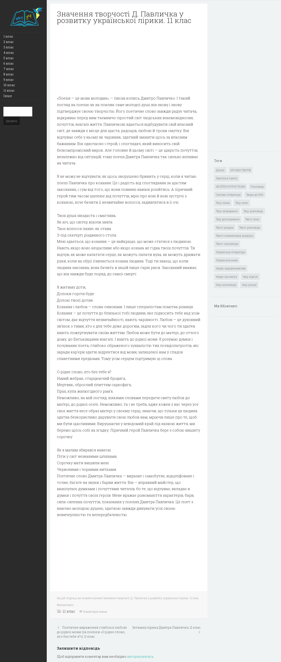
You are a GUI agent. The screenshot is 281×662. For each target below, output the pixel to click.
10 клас (9, 85)
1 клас (8, 36)
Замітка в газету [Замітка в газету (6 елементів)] (226, 178)
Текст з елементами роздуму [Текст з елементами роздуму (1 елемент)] (234, 235)
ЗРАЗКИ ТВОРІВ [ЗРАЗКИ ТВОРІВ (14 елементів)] (240, 170)
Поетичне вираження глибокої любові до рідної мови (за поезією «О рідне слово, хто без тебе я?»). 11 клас (92, 632)
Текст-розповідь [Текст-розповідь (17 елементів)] (249, 227)
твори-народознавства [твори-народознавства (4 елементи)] (231, 268)
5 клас (8, 58)
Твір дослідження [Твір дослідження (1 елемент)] (228, 219)
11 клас (8, 90)
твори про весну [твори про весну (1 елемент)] (226, 276)
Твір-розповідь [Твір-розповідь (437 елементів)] (253, 211)
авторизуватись (140, 656)
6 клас (8, 63)
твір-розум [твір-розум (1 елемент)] (249, 285)
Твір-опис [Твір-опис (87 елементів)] (241, 203)
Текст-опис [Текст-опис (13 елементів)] (252, 219)
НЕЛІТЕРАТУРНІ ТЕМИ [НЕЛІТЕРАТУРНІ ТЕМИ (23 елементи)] (230, 186)
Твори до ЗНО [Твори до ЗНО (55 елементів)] (254, 194)
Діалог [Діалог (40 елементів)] (220, 170)
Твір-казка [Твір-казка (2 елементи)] (223, 203)
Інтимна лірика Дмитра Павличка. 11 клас (166, 627)
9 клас (8, 79)
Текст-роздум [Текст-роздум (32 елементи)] (225, 227)
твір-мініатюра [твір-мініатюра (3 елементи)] (226, 285)
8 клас (8, 74)
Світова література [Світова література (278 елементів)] (228, 194)
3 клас (8, 47)
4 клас (8, 52)
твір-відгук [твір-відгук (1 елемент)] (250, 276)
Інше (7, 96)
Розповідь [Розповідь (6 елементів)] (257, 186)
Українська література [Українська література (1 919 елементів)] (230, 252)
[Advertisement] (129, 59)
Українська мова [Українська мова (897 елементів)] (227, 260)
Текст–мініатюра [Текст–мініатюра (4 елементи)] (227, 244)
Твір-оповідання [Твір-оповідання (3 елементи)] (227, 211)
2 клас (8, 42)
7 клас (8, 69)
